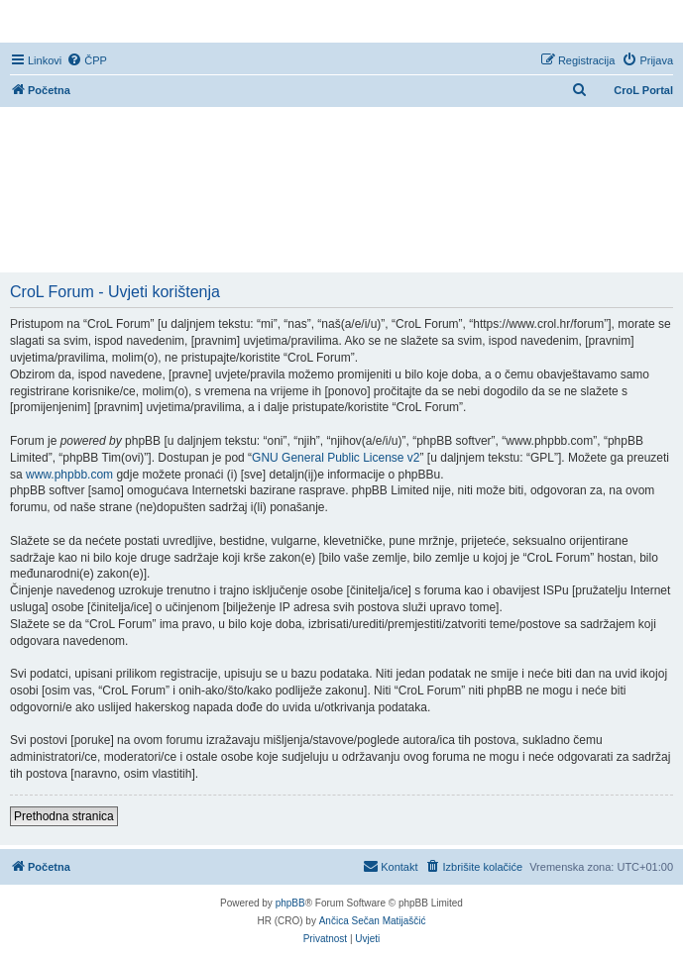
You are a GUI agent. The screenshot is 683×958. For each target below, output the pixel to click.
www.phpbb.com (69, 474)
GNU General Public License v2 (335, 458)
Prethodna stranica (64, 816)
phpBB (290, 903)
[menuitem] (86, 60)
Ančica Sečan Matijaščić (372, 920)
